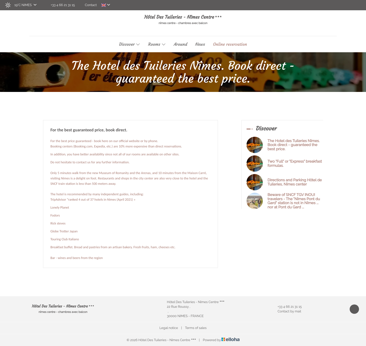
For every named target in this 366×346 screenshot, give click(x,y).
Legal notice (168, 328)
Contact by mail (286, 311)
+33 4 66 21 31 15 (287, 307)
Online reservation (230, 44)
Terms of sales (196, 328)
